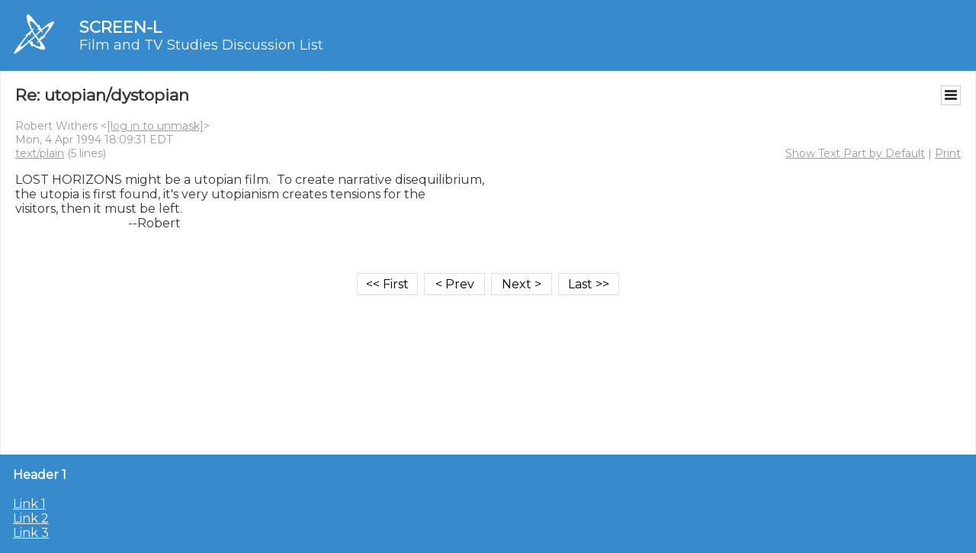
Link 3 (31, 533)
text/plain (39, 153)
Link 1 (29, 504)
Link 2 (31, 518)
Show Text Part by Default (855, 153)
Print (948, 153)
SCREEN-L (120, 27)
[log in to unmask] (155, 126)
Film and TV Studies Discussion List (201, 45)
